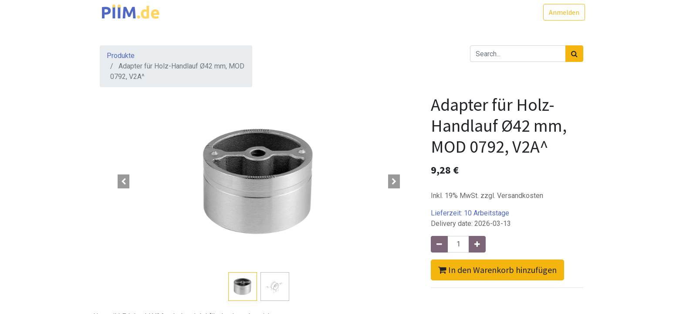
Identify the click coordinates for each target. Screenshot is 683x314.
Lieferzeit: (470, 213)
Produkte (121, 55)
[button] (124, 181)
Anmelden (562, 12)
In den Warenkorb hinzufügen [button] (497, 269)
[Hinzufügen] (477, 244)
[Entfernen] (439, 244)
